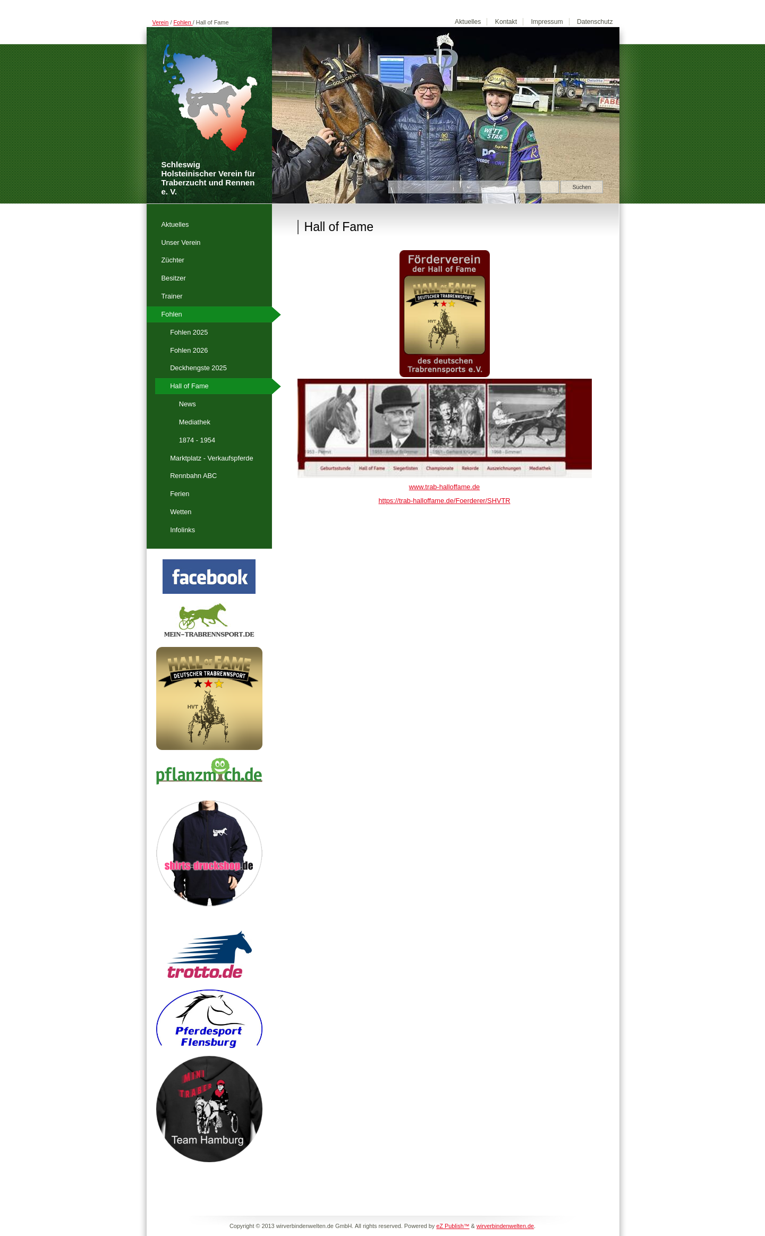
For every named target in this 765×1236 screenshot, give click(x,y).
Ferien (179, 494)
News (187, 404)
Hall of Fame (189, 386)
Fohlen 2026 (189, 350)
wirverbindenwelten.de (505, 1226)
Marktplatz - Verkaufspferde (211, 458)
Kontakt (506, 21)
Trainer (172, 296)
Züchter (173, 260)
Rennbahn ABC (193, 476)
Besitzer (174, 278)
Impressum (547, 21)
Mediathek (194, 422)
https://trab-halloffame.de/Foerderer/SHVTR (445, 501)
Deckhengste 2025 (198, 368)
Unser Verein (181, 242)
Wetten (180, 512)
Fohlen (182, 22)
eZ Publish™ (452, 1226)
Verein (160, 22)
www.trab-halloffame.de (444, 487)
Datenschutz (595, 21)
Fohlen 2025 (189, 332)
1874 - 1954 (197, 440)
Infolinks (182, 530)
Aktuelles (468, 21)
